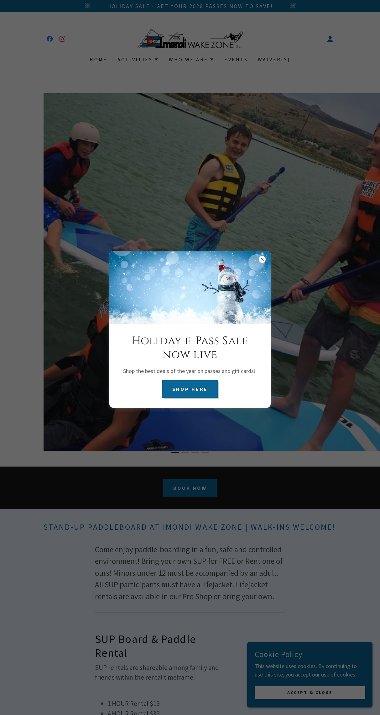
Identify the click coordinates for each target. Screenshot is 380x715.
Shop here (190, 389)
